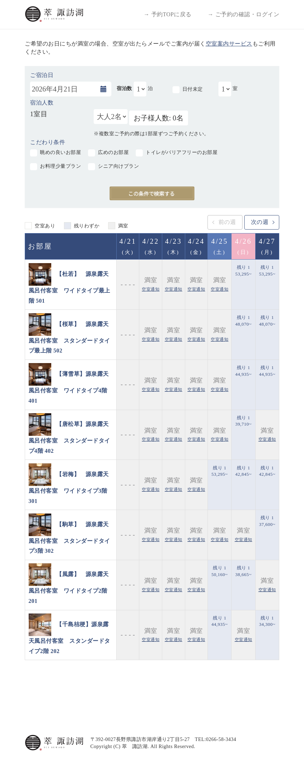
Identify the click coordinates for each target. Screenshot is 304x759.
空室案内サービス (229, 44)
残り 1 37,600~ (267, 521)
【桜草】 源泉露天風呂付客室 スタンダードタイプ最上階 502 (69, 337)
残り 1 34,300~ (267, 621)
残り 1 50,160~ (219, 571)
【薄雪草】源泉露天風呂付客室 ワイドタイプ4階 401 (69, 387)
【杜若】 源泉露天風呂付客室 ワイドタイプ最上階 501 (69, 287)
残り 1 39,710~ (243, 421)
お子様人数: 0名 (158, 118)
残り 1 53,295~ (243, 271)
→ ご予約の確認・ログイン (244, 14)
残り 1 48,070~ (243, 321)
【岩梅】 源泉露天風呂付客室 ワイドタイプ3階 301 (69, 487)
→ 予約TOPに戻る (168, 14)
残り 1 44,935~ (243, 371)
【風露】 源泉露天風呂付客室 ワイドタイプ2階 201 (69, 587)
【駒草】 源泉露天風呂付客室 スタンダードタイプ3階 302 (69, 537)
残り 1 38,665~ (243, 571)
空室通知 (150, 289)
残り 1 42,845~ (243, 471)
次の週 (260, 222)
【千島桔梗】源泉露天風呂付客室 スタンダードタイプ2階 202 (69, 637)
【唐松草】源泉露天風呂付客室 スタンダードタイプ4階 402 (69, 437)
